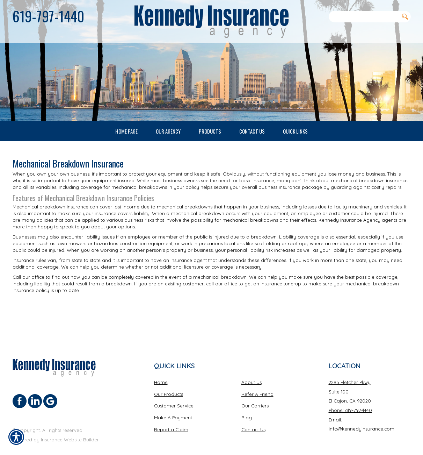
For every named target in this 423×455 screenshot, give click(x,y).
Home (161, 367)
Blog (246, 402)
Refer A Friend (257, 379)
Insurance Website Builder (70, 424)
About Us (251, 367)
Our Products (168, 379)
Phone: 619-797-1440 (350, 395)
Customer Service (174, 390)
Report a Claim (171, 414)
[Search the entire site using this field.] (364, 16)
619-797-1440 (48, 16)
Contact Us (253, 414)
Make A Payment (173, 402)
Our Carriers (255, 390)
